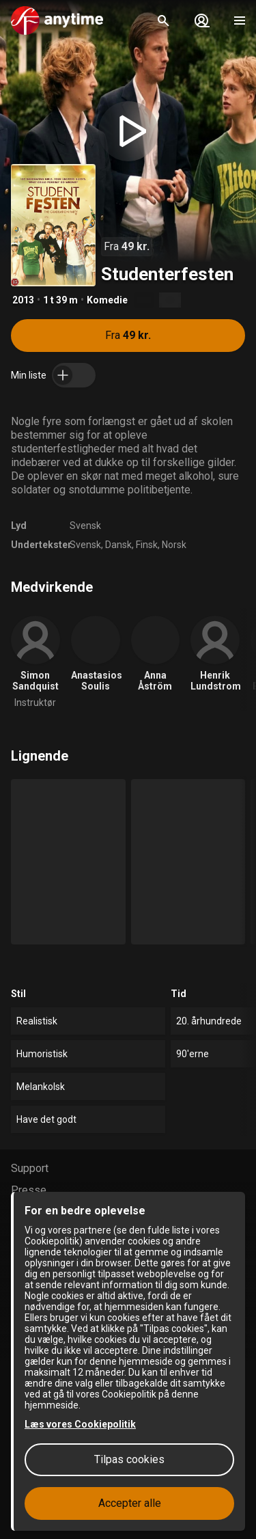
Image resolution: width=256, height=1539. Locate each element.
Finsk (147, 544)
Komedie (107, 300)
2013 (23, 300)
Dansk (118, 544)
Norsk (174, 544)
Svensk (85, 525)
